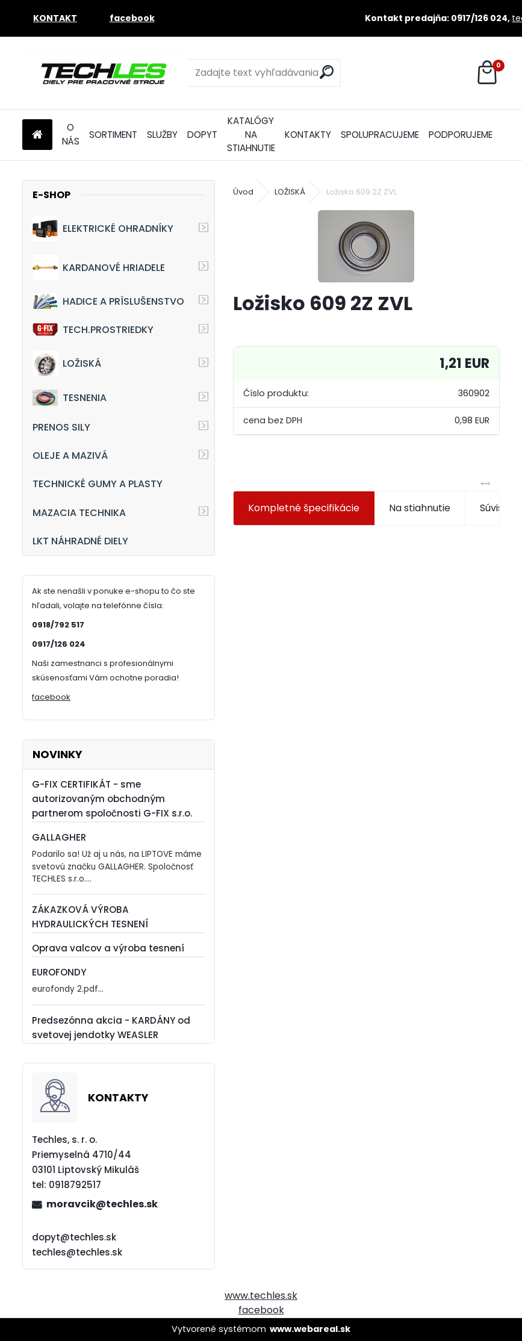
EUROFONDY (59, 972)
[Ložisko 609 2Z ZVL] (366, 246)
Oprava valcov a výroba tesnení (108, 948)
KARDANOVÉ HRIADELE (99, 267)
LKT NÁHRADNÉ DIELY (80, 541)
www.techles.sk (261, 1295)
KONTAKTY (308, 134)
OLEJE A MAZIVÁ (70, 455)
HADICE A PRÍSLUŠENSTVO (108, 300)
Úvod (243, 192)
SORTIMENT (113, 134)
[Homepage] (37, 135)
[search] (327, 72)
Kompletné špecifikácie (303, 508)
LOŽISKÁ (67, 363)
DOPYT (202, 134)
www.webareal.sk (310, 1329)
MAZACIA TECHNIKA (79, 513)
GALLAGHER (59, 837)
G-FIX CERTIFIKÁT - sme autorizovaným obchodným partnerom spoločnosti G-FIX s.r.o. (112, 799)
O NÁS (70, 134)
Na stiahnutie (419, 508)
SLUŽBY (162, 134)
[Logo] (105, 73)
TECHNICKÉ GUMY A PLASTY (98, 484)
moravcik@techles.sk (102, 1204)
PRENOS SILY (61, 427)
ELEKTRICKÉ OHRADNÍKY (103, 228)
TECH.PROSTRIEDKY (93, 330)
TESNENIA (70, 398)
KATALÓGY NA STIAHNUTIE (251, 134)
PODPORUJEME (460, 134)
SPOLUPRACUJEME (380, 134)
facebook (51, 697)
